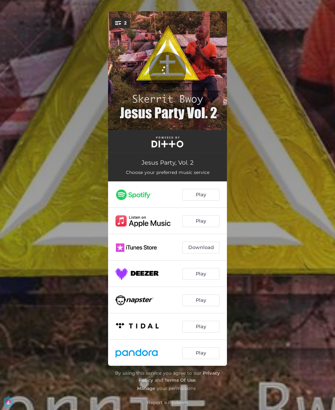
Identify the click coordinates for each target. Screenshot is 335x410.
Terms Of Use (180, 380)
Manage (146, 388)
